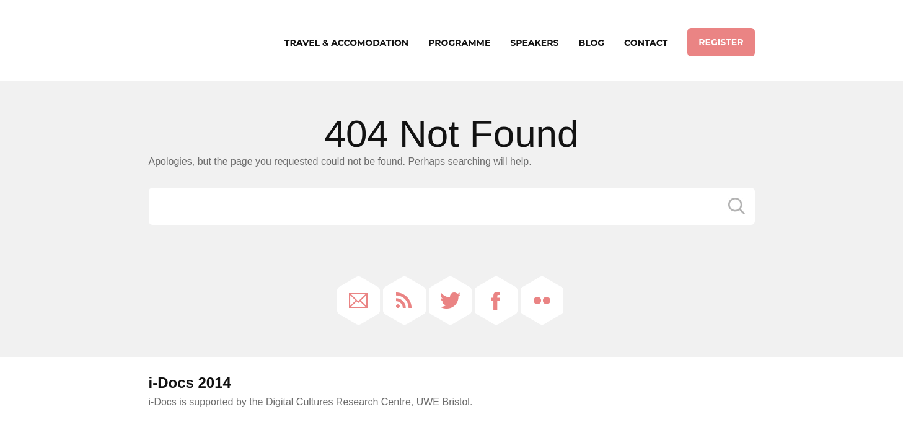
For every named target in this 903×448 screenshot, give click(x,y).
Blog (591, 42)
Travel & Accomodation (346, 42)
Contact (645, 42)
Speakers (534, 42)
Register (720, 42)
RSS (404, 300)
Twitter (450, 300)
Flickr (542, 300)
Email (358, 300)
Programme (459, 42)
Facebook (496, 300)
